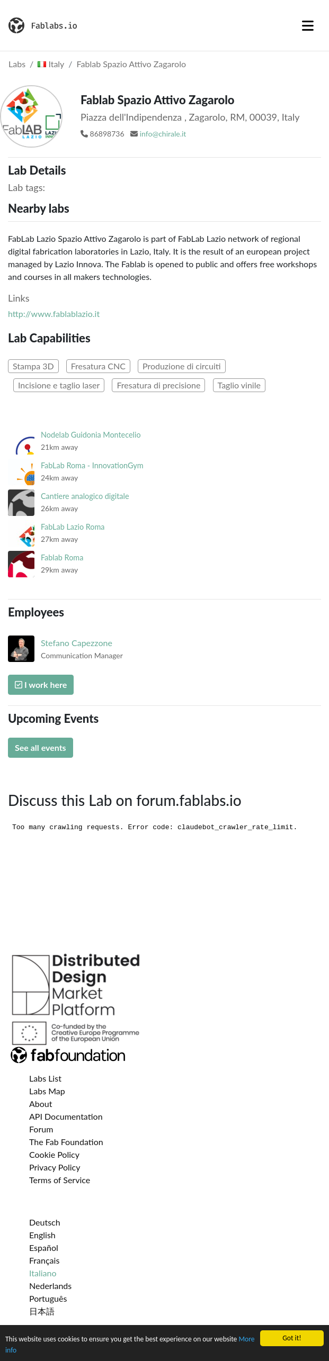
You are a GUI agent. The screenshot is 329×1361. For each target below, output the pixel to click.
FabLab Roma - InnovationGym (92, 465)
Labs (16, 64)
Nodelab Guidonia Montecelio (91, 434)
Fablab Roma (62, 557)
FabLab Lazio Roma (72, 526)
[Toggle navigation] (308, 25)
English (42, 1235)
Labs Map (47, 1091)
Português (48, 1298)
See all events (40, 747)
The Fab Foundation (66, 1142)
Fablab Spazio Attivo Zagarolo (131, 64)
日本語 (42, 1311)
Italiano (43, 1273)
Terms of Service (59, 1180)
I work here (41, 684)
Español (43, 1247)
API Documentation (66, 1116)
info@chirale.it (163, 133)
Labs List (45, 1078)
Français (44, 1260)
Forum (41, 1129)
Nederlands (50, 1286)
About (40, 1104)
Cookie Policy (54, 1154)
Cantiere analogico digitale (85, 496)
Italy (51, 64)
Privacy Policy (55, 1167)
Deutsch (44, 1222)
